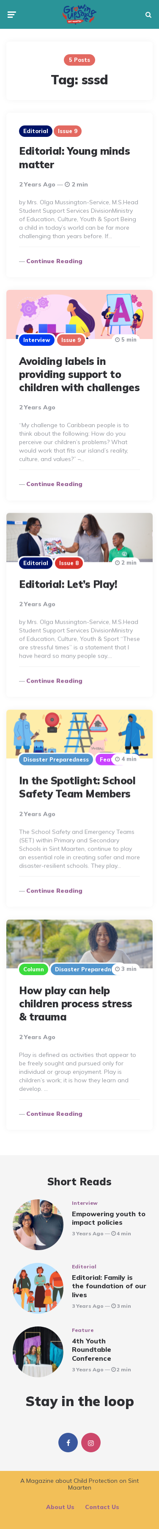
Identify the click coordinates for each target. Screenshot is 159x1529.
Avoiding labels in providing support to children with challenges (79, 374)
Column (33, 969)
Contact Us (102, 1507)
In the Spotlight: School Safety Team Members (77, 787)
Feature (111, 759)
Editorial (35, 131)
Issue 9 (67, 131)
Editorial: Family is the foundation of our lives (109, 1286)
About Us (60, 1507)
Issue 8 (69, 562)
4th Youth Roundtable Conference (91, 1350)
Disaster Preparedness (56, 759)
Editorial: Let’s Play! (68, 584)
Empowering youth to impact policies (108, 1218)
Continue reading (54, 261)
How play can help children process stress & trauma (75, 1003)
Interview (36, 339)
